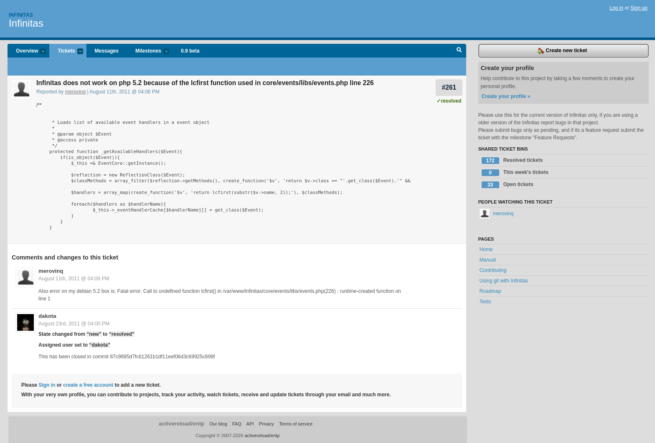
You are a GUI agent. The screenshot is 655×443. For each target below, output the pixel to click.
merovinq (75, 92)
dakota (47, 316)
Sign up (638, 8)
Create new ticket (562, 51)
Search (459, 51)
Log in (616, 8)
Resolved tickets (512, 160)
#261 (449, 87)
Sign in (46, 385)
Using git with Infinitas (504, 281)
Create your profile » (506, 96)
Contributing (493, 270)
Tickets (66, 51)
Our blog (218, 423)
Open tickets (507, 184)
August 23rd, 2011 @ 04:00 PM (73, 324)
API (250, 423)
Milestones (148, 51)
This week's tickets (515, 172)
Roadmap (490, 291)
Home (486, 249)
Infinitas (21, 15)
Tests (485, 302)
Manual (488, 260)
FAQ (236, 423)
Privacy (266, 423)
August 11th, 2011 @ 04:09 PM (73, 279)
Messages (107, 51)
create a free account (88, 385)
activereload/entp (181, 423)
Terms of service (295, 423)
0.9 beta (190, 51)
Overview (27, 51)
